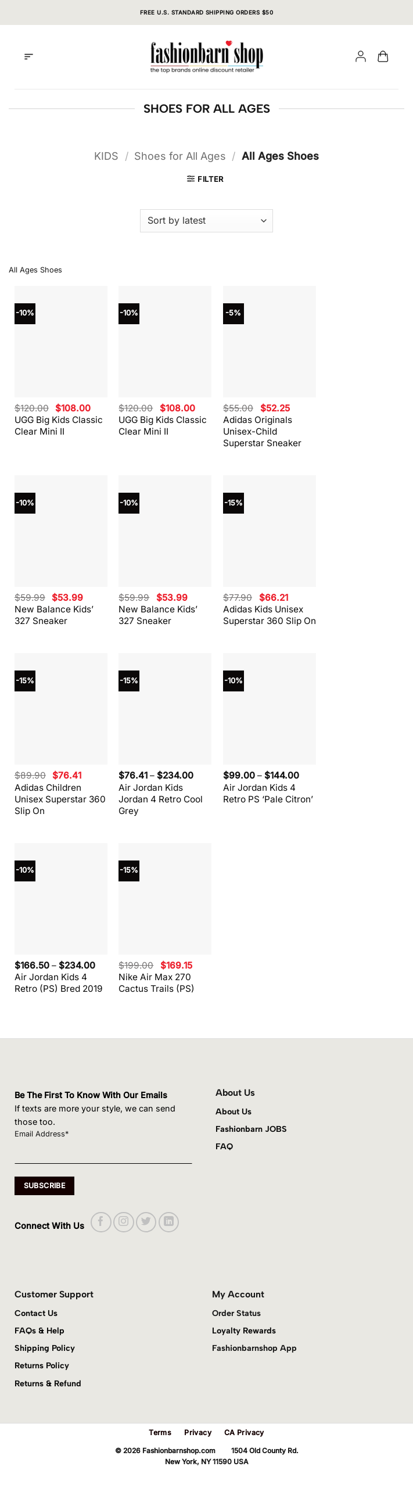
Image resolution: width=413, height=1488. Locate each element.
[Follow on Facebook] (101, 1222)
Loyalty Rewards (244, 1330)
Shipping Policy (45, 1348)
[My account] (361, 57)
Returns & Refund (48, 1383)
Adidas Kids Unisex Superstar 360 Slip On (269, 615)
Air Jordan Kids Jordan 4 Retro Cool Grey (160, 799)
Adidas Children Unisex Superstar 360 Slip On (60, 799)
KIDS (106, 156)
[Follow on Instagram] (123, 1222)
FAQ (224, 1146)
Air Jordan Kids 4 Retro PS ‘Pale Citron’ (268, 793)
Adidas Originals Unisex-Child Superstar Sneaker (262, 431)
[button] (28, 57)
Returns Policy (42, 1365)
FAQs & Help (39, 1330)
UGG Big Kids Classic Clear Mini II (59, 425)
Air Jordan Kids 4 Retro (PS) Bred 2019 (59, 982)
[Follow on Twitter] (146, 1222)
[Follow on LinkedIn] (169, 1222)
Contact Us (36, 1313)
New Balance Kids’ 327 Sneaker (54, 615)
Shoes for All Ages (180, 156)
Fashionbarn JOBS (251, 1129)
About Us (234, 1111)
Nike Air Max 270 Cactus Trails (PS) (156, 982)
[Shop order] (206, 220)
